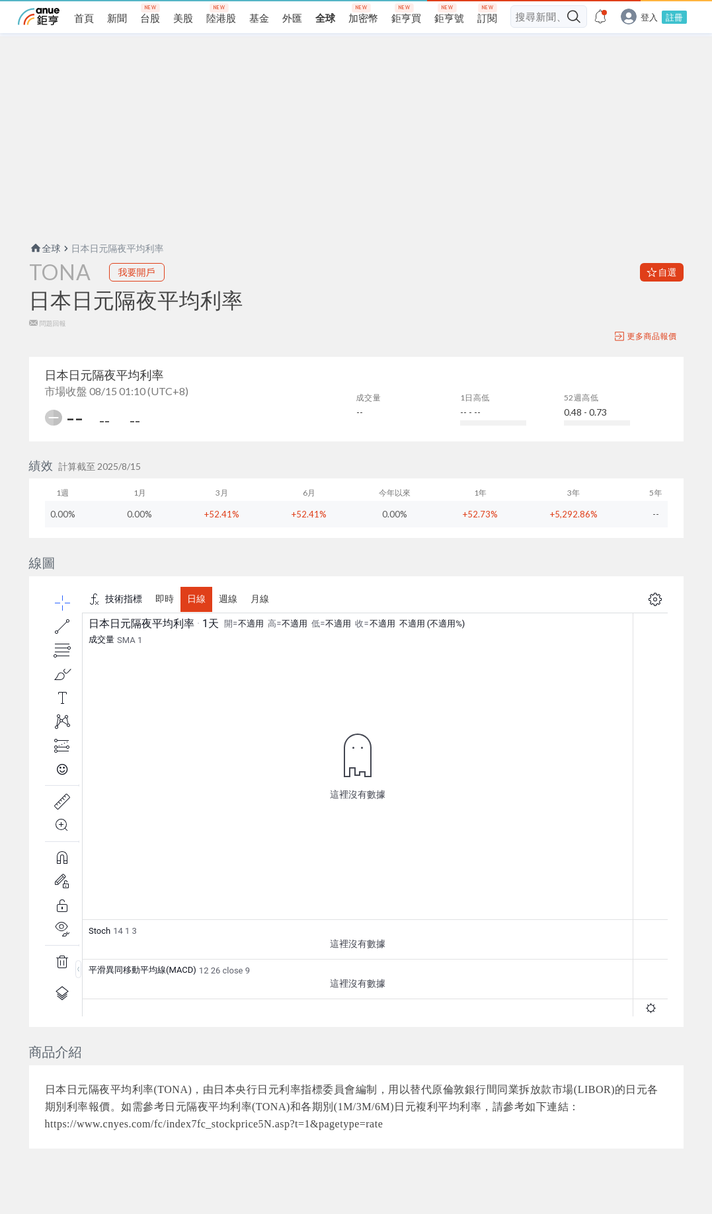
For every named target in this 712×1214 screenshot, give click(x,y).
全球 (45, 248)
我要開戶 (136, 272)
